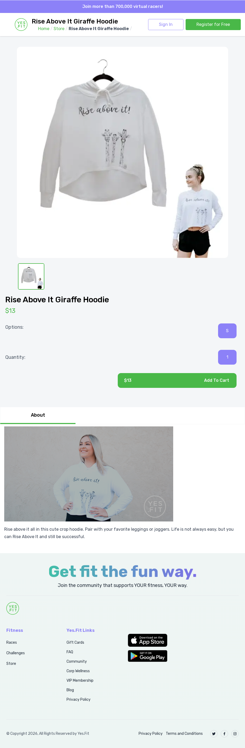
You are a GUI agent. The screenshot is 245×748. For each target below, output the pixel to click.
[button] (153, 640)
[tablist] (122, 415)
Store (11, 663)
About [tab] (38, 415)
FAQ (70, 652)
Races (11, 642)
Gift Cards (75, 642)
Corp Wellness (78, 671)
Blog (70, 690)
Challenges (15, 653)
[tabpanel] (122, 485)
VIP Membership (80, 680)
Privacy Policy (79, 699)
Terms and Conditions (184, 733)
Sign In (166, 24)
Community (77, 661)
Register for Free (213, 24)
